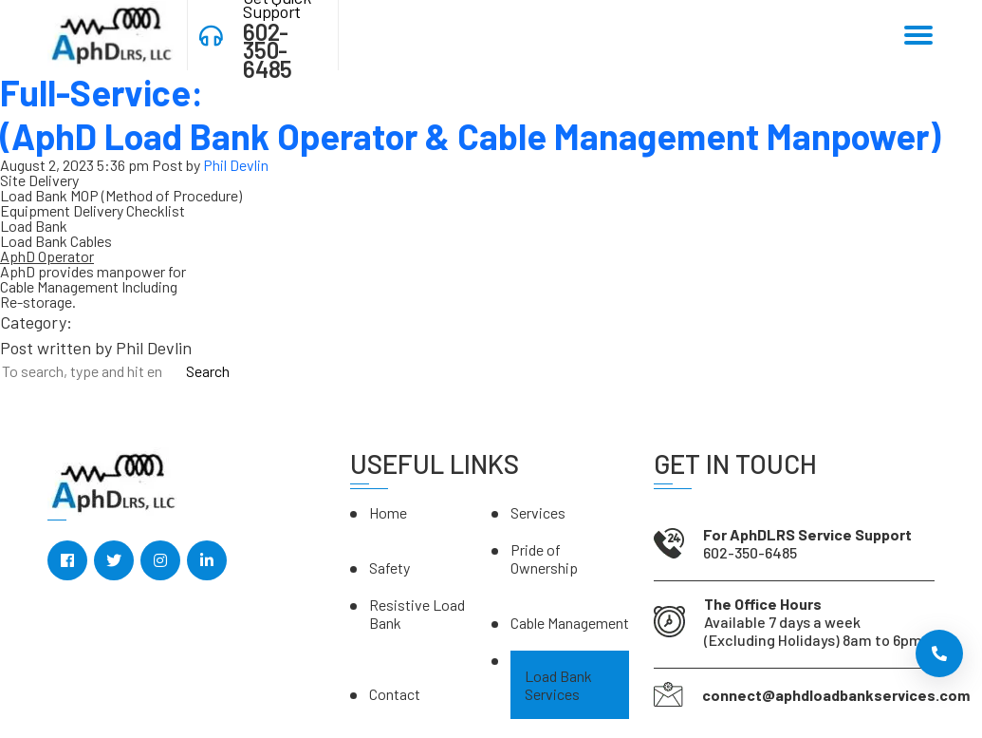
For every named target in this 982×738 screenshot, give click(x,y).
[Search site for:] (88, 371)
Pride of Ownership (544, 558)
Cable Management (569, 623)
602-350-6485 (267, 50)
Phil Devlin (236, 165)
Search (208, 371)
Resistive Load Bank (417, 614)
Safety (389, 567)
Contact (394, 694)
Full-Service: (470, 114)
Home (388, 512)
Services (537, 512)
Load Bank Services (558, 685)
